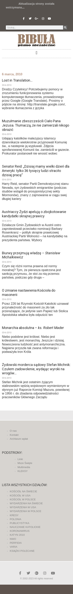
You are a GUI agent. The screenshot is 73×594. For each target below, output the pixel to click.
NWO (13, 538)
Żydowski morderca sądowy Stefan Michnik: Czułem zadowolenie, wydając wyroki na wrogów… (36, 369)
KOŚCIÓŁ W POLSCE (23, 499)
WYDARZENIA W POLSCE (25, 511)
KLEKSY (23, 471)
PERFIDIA (16, 542)
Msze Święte (25, 463)
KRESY (14, 515)
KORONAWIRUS (20, 530)
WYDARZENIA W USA (23, 507)
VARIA (13, 546)
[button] (36, 52)
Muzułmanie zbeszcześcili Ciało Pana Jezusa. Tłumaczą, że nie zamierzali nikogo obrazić (35, 125)
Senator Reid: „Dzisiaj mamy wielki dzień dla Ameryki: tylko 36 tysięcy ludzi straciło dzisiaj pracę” (35, 170)
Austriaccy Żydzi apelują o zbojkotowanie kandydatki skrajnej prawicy (34, 214)
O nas (13, 430)
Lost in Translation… (17, 80)
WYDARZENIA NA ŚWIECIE (26, 503)
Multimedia (24, 467)
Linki (20, 459)
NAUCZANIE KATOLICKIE (25, 527)
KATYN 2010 (17, 534)
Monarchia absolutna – (33, 328)
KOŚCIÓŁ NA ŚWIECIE (23, 491)
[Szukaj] (65, 27)
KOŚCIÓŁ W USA (20, 495)
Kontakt (14, 434)
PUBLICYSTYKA (19, 523)
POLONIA (15, 519)
